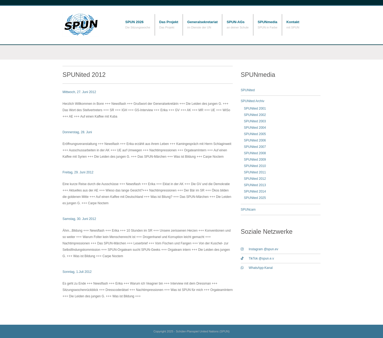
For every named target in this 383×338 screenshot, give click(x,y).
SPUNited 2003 (255, 121)
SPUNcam (248, 209)
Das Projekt (168, 22)
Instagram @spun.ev (259, 249)
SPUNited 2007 (255, 147)
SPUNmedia (267, 22)
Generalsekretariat (202, 22)
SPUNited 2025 (255, 198)
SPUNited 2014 (255, 191)
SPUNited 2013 (255, 185)
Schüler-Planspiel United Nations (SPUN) (89, 24)
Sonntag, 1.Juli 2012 (77, 272)
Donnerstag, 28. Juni (77, 132)
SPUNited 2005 (255, 134)
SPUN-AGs (235, 22)
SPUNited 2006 (255, 140)
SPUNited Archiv (252, 101)
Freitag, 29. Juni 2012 (78, 172)
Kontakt (292, 22)
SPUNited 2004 (255, 128)
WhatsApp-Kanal (257, 268)
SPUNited (248, 90)
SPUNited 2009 (255, 159)
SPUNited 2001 (255, 108)
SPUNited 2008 (255, 153)
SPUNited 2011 (255, 172)
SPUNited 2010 (255, 166)
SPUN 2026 (134, 22)
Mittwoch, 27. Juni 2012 (79, 92)
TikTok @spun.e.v (257, 258)
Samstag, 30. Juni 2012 (79, 219)
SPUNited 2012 (255, 179)
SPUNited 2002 (255, 115)
